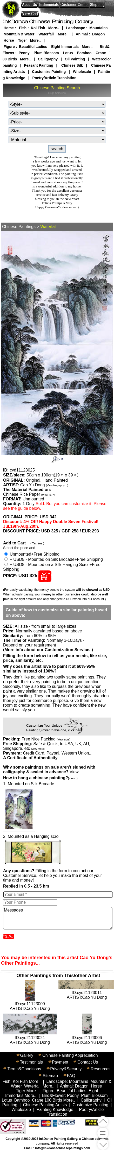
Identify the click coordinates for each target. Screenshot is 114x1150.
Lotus (68, 53)
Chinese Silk (72, 65)
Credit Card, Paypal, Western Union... (57, 753)
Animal (82, 34)
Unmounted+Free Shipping (31, 554)
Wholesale (82, 72)
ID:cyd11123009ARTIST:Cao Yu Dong (30, 1004)
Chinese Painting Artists (45, 1105)
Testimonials (31, 1062)
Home (9, 28)
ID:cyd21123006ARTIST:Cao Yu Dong (87, 1038)
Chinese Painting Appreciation (70, 1055)
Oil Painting (75, 59)
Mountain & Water (19, 34)
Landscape (75, 28)
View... (49, 769)
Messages (57, 918)
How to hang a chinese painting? (40, 778)
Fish (22, 28)
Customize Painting (49, 72)
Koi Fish (38, 28)
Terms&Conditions (24, 1069)
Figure (9, 47)
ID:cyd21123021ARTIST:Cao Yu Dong (30, 1038)
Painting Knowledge (55, 1109)
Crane (101, 53)
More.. (53, 28)
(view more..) (70, 207)
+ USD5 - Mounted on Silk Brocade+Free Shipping (53, 559)
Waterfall (46, 34)
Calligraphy (48, 59)
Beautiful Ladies (33, 47)
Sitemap (50, 1075)
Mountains (98, 28)
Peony (24, 53)
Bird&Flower (53, 1095)
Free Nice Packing (46, 739)
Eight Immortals (65, 47)
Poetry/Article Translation (54, 78)
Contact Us (87, 1062)
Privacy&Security (66, 1069)
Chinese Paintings (19, 226)
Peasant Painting (38, 65)
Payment (60, 1062)
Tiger (22, 40)
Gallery (26, 1055)
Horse (9, 40)
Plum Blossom (46, 53)
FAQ (71, 1075)
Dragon (98, 34)
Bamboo (84, 53)
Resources (100, 1069)
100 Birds (53, 1100)
